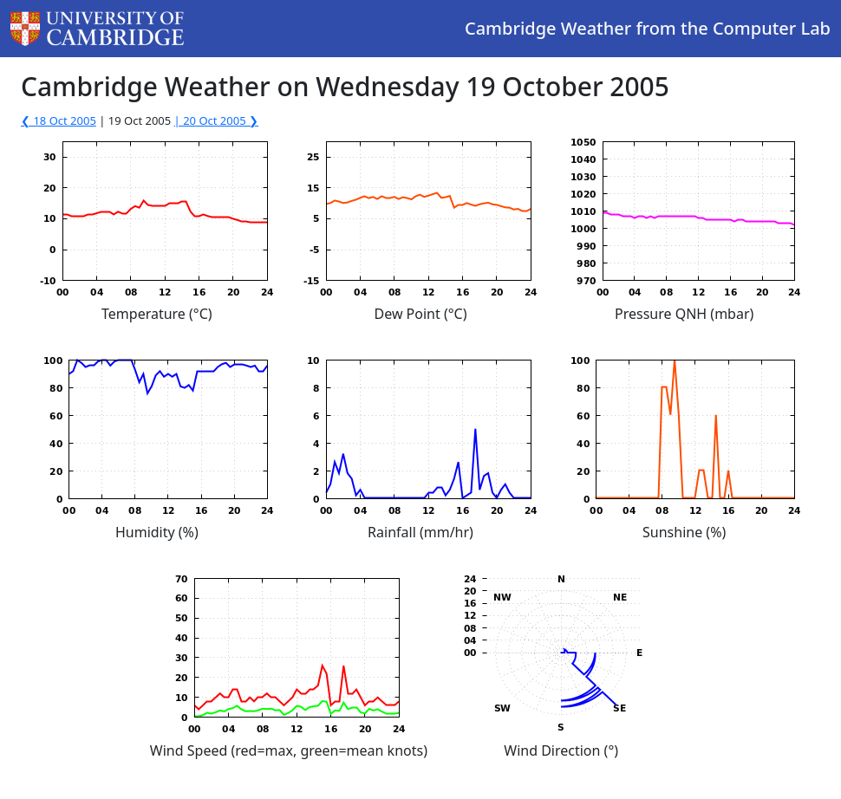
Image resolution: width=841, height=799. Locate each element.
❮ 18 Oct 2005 (58, 120)
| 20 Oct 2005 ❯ (216, 120)
